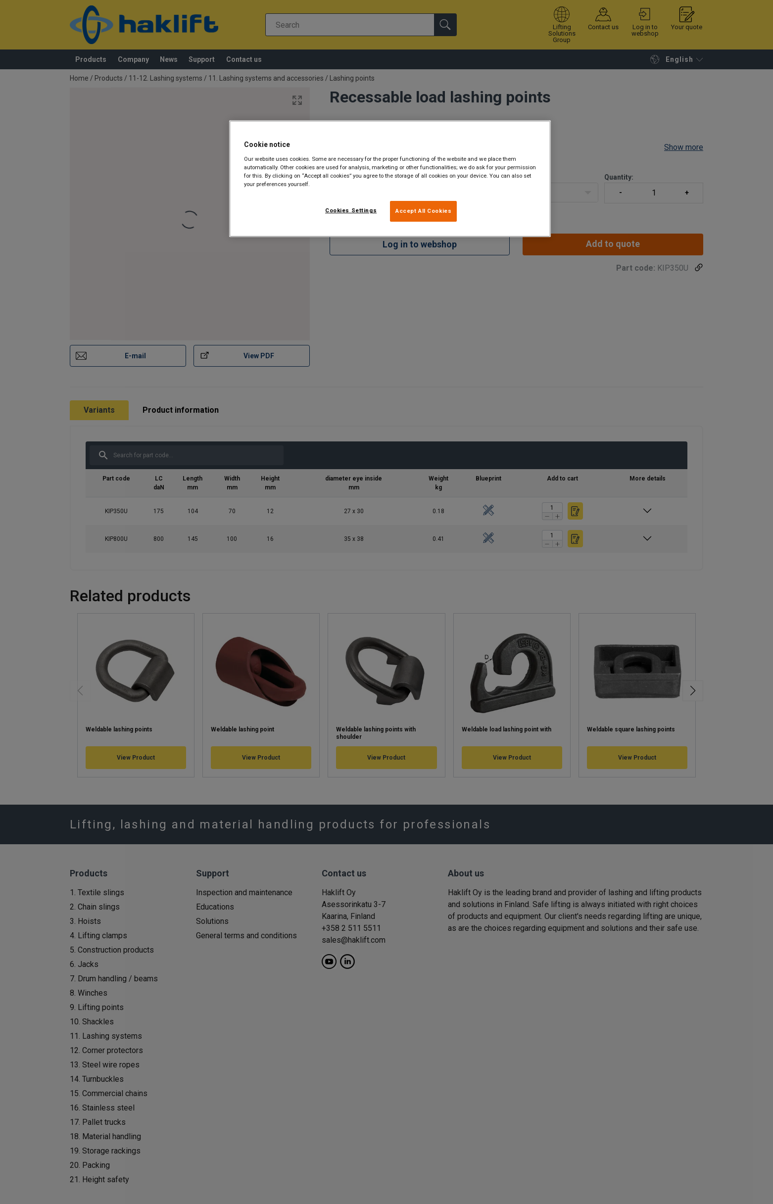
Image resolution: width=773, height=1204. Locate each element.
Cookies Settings (351, 210)
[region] (390, 178)
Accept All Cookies (423, 210)
